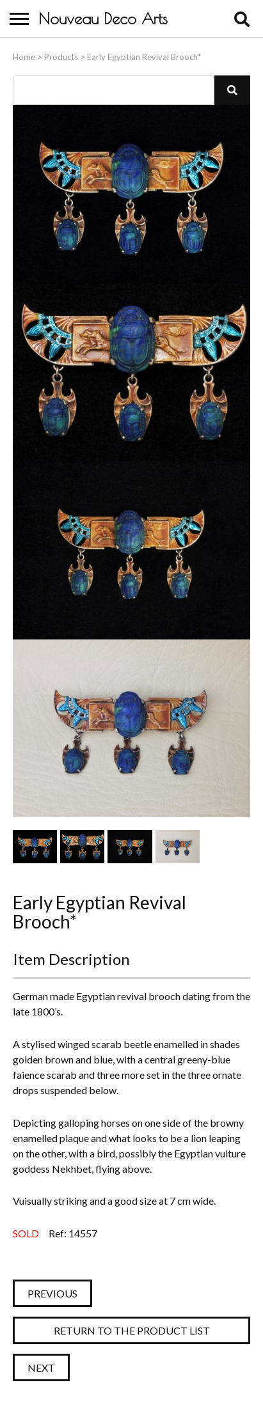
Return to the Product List (132, 1330)
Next (41, 1367)
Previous (52, 1293)
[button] (232, 90)
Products (61, 57)
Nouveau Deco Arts (103, 18)
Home (24, 57)
